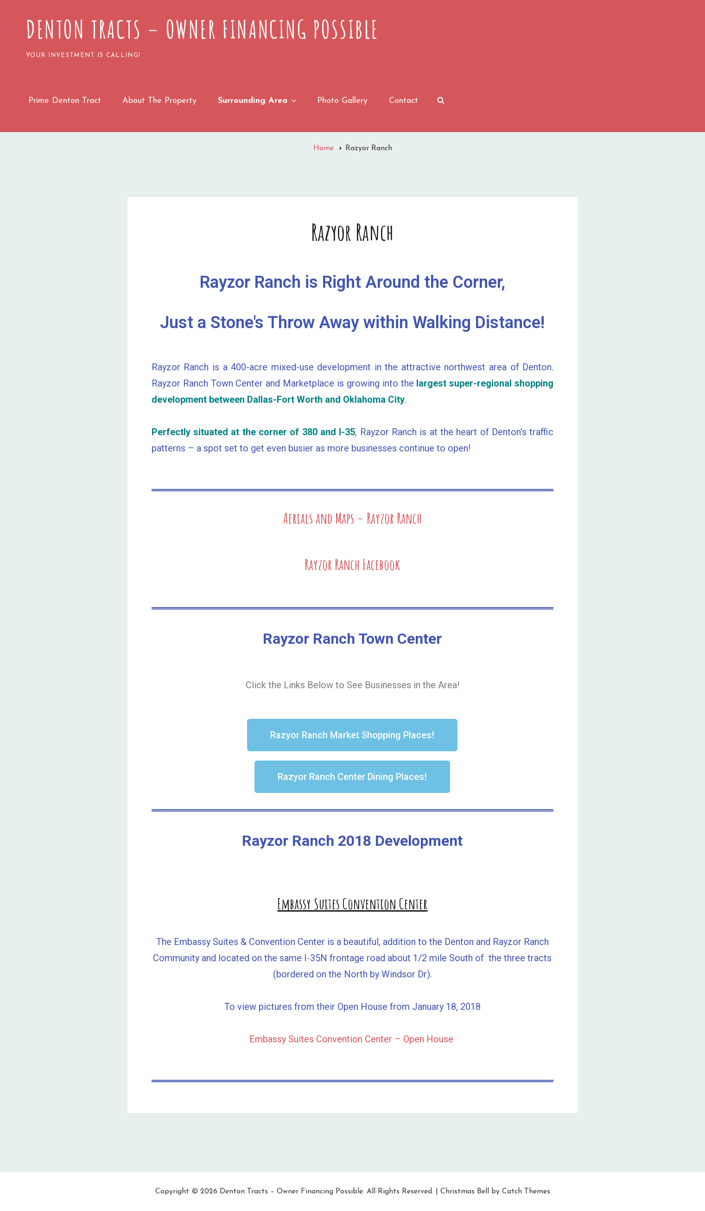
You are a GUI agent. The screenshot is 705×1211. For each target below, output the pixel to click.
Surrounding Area (258, 100)
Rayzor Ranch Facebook (352, 564)
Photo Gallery (342, 100)
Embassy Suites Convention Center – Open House (352, 1039)
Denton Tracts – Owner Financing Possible (202, 29)
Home (324, 148)
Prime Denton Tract (64, 100)
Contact (403, 100)
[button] (352, 735)
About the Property (159, 100)
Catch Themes (526, 1191)
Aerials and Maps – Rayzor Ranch (352, 517)
